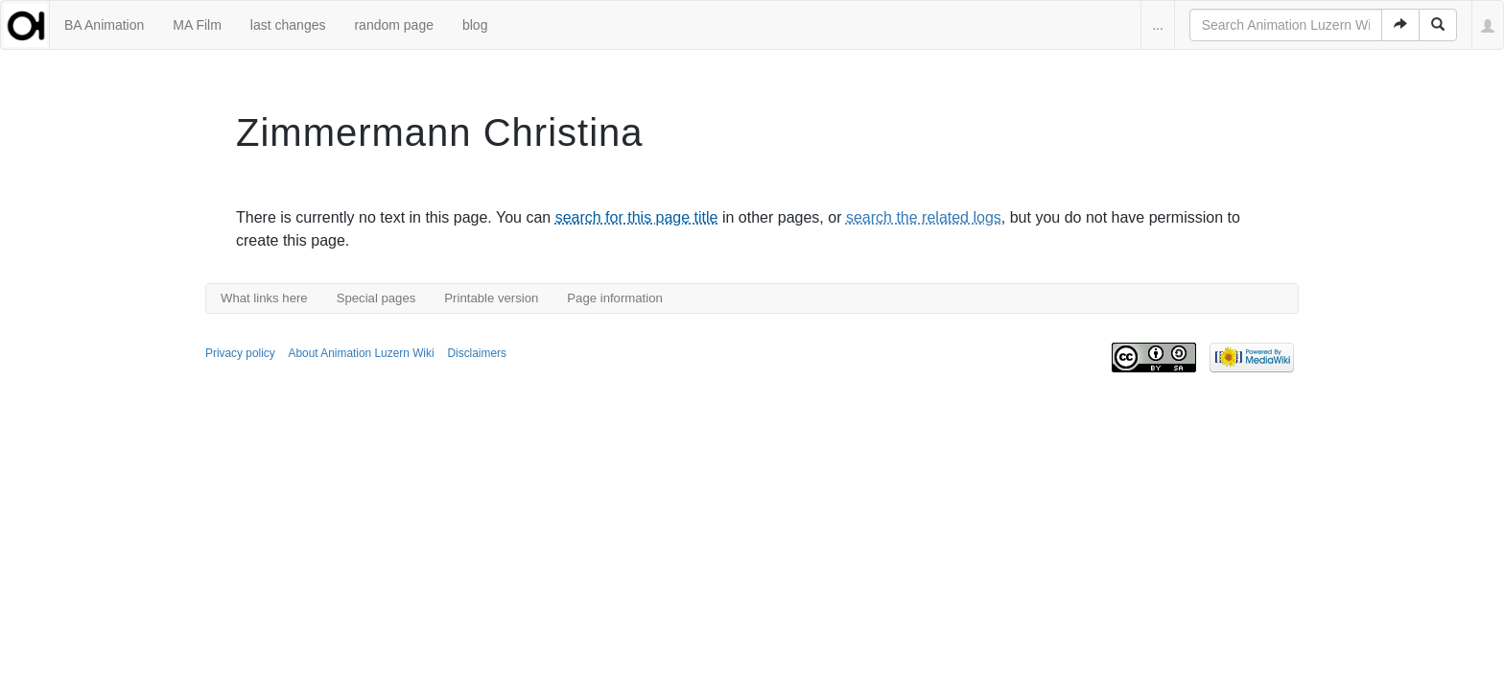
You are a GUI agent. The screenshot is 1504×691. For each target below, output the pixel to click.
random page (394, 25)
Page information (614, 298)
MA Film (197, 25)
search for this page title (636, 217)
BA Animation (104, 25)
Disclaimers (476, 353)
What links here (264, 298)
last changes (288, 25)
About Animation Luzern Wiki (362, 353)
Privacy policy (240, 353)
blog (474, 25)
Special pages (376, 298)
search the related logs (923, 217)
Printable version (491, 298)
